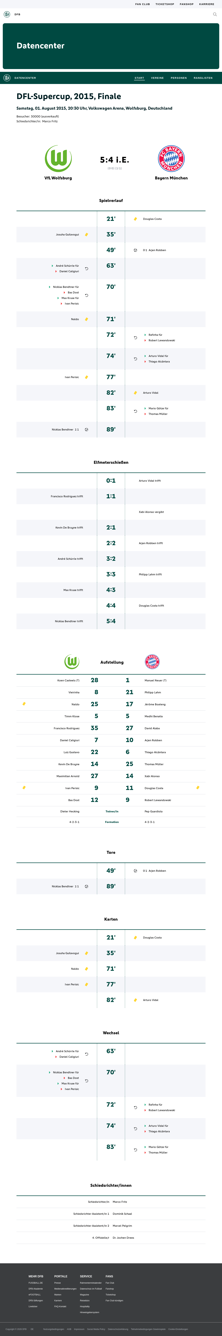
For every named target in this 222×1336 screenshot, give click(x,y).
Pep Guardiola (154, 811)
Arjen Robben (157, 250)
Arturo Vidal (156, 356)
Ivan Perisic (72, 303)
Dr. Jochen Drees (123, 1237)
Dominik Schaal (122, 1213)
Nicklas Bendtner (64, 287)
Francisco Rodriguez (63, 496)
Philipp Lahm (147, 574)
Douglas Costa (152, 219)
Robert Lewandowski (162, 340)
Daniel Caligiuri (69, 271)
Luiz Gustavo (71, 752)
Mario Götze (156, 408)
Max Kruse (68, 298)
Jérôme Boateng (155, 704)
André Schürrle (65, 265)
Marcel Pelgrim (122, 1225)
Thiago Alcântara (159, 361)
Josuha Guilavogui (67, 234)
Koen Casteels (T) (68, 680)
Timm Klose (72, 716)
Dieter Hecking (69, 811)
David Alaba (152, 728)
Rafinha (153, 334)
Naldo (75, 319)
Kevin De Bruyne (66, 527)
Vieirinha (74, 692)
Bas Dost (73, 292)
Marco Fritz (50, 121)
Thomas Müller (158, 414)
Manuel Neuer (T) (155, 680)
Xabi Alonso (146, 512)
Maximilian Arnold (68, 776)
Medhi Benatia (154, 716)
